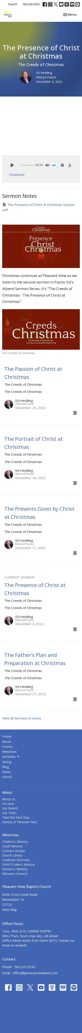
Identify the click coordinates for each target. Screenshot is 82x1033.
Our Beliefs (10, 808)
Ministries (9, 751)
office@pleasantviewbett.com (35, 973)
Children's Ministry (15, 842)
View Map (9, 909)
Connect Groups (13, 851)
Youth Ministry (12, 846)
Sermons (11, 756)
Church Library (12, 855)
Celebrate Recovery (16, 860)
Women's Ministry (15, 869)
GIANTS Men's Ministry (18, 864)
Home (7, 736)
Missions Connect (14, 874)
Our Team (9, 813)
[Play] (12, 165)
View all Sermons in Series (21, 718)
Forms (7, 777)
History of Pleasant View (19, 822)
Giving (6, 762)
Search (12, 4)
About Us (8, 799)
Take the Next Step (16, 817)
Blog (5, 767)
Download (16, 174)
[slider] (25, 165)
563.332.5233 (31, 4)
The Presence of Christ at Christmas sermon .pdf (38, 207)
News (6, 772)
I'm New (8, 804)
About (6, 741)
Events (7, 746)
